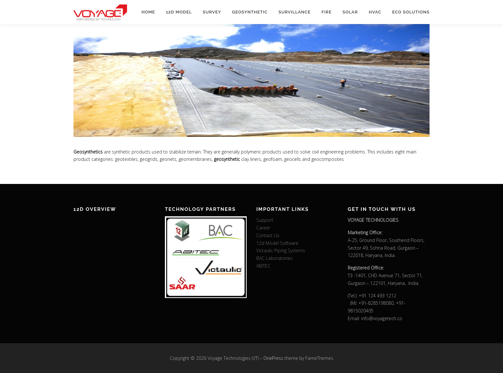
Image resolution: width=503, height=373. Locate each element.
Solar (350, 12)
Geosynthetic (250, 12)
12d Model (179, 12)
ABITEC (263, 266)
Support (264, 220)
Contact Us (267, 235)
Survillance (294, 12)
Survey (212, 12)
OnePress (273, 358)
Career (263, 228)
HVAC (375, 12)
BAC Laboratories (274, 258)
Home (148, 12)
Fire (326, 12)
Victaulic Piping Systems (280, 250)
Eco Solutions (411, 12)
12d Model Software (277, 243)
